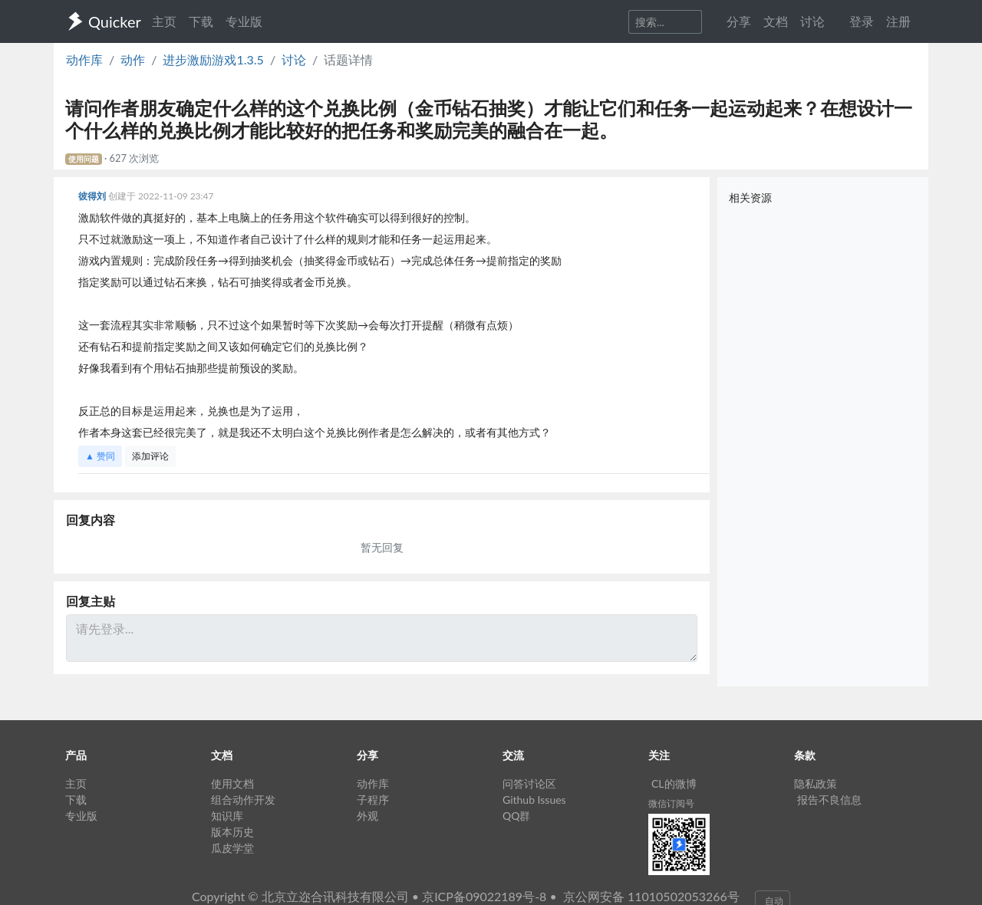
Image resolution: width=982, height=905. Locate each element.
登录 (861, 21)
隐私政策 (815, 783)
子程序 (373, 799)
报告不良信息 (829, 799)
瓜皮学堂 (232, 847)
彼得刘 (93, 196)
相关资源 (750, 197)
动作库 (84, 59)
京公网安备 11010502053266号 (651, 896)
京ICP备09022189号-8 (484, 896)
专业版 (244, 21)
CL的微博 (674, 783)
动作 (132, 59)
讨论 (294, 59)
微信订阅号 (671, 803)
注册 (898, 21)
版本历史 (232, 831)
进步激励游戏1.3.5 (213, 59)
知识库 (227, 815)
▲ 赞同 (100, 456)
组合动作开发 (243, 799)
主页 (164, 21)
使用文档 (232, 783)
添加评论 (150, 456)
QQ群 (516, 815)
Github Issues (534, 799)
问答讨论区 (529, 783)
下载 (201, 21)
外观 (367, 815)
